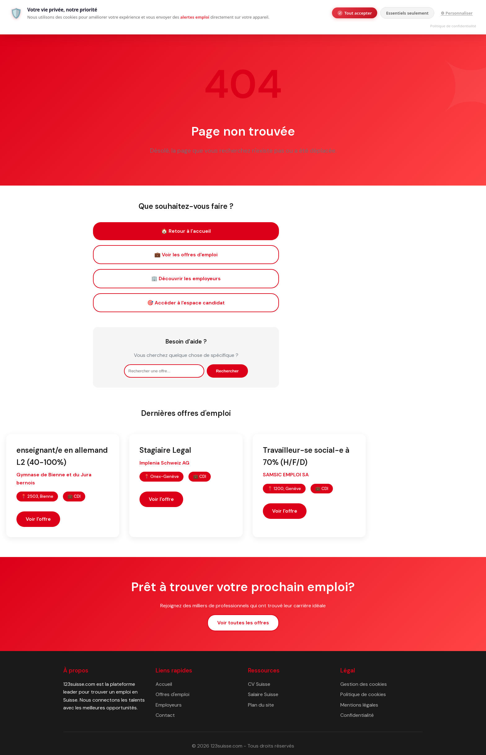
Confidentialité (357, 715)
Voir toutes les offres (243, 622)
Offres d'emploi (172, 694)
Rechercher (227, 371)
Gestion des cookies (363, 684)
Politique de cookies (363, 694)
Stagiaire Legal (165, 450)
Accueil (164, 684)
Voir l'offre (38, 519)
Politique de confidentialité (453, 26)
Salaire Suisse (263, 694)
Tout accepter (355, 13)
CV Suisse (259, 684)
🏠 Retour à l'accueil (186, 231)
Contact (165, 715)
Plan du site (261, 705)
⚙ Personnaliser (457, 13)
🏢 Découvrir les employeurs (186, 278)
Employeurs (169, 705)
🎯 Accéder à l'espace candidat (186, 302)
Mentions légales (359, 705)
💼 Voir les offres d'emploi (186, 254)
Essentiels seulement (407, 13)
